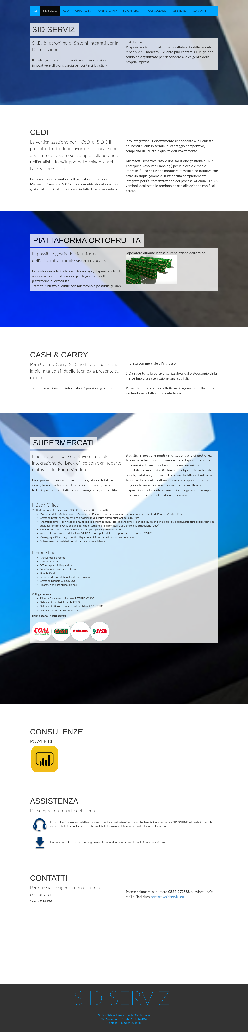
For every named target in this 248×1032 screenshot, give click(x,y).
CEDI (66, 10)
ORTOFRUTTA (83, 10)
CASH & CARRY (107, 10)
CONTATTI (199, 10)
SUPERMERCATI (132, 10)
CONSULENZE (157, 10)
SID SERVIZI (50, 10)
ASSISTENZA (179, 10)
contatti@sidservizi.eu (167, 896)
